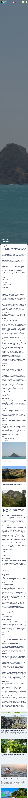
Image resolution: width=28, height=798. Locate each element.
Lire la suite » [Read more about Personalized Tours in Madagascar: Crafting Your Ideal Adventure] (2, 785)
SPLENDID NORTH (7, 461)
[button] (23, 2)
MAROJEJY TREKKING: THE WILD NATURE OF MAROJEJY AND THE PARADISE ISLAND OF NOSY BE (13, 510)
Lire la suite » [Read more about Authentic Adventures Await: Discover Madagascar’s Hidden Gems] (2, 736)
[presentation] (14, 450)
